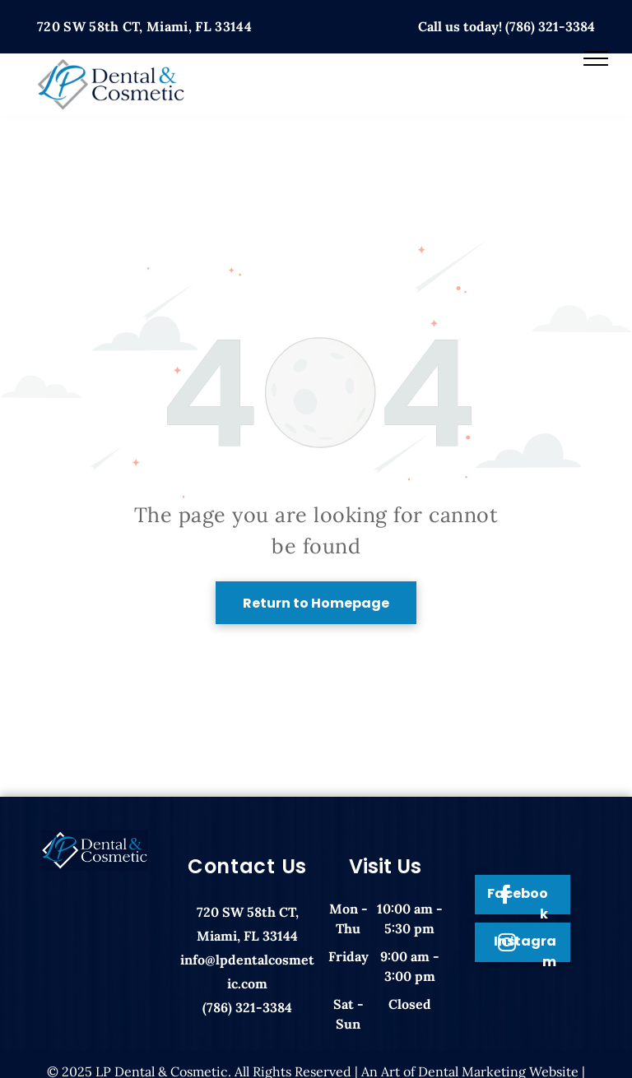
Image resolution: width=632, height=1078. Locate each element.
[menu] (595, 58)
